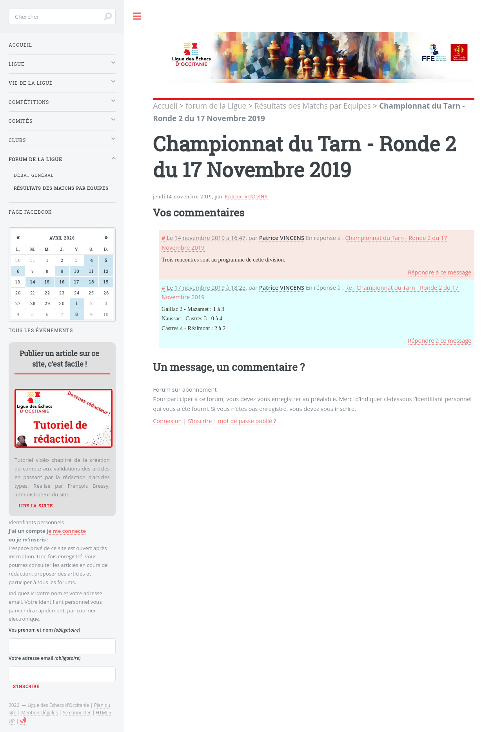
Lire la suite (36, 506)
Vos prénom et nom (44, 630)
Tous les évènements (41, 330)
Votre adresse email (44, 658)
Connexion (167, 421)
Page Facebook (30, 212)
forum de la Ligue (215, 106)
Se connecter (77, 712)
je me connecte (66, 530)
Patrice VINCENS (246, 197)
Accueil (165, 106)
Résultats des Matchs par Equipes (312, 106)
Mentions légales (39, 712)
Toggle (137, 16)
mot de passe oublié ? (247, 421)
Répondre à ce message (439, 272)
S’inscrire (200, 421)
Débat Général (34, 175)
